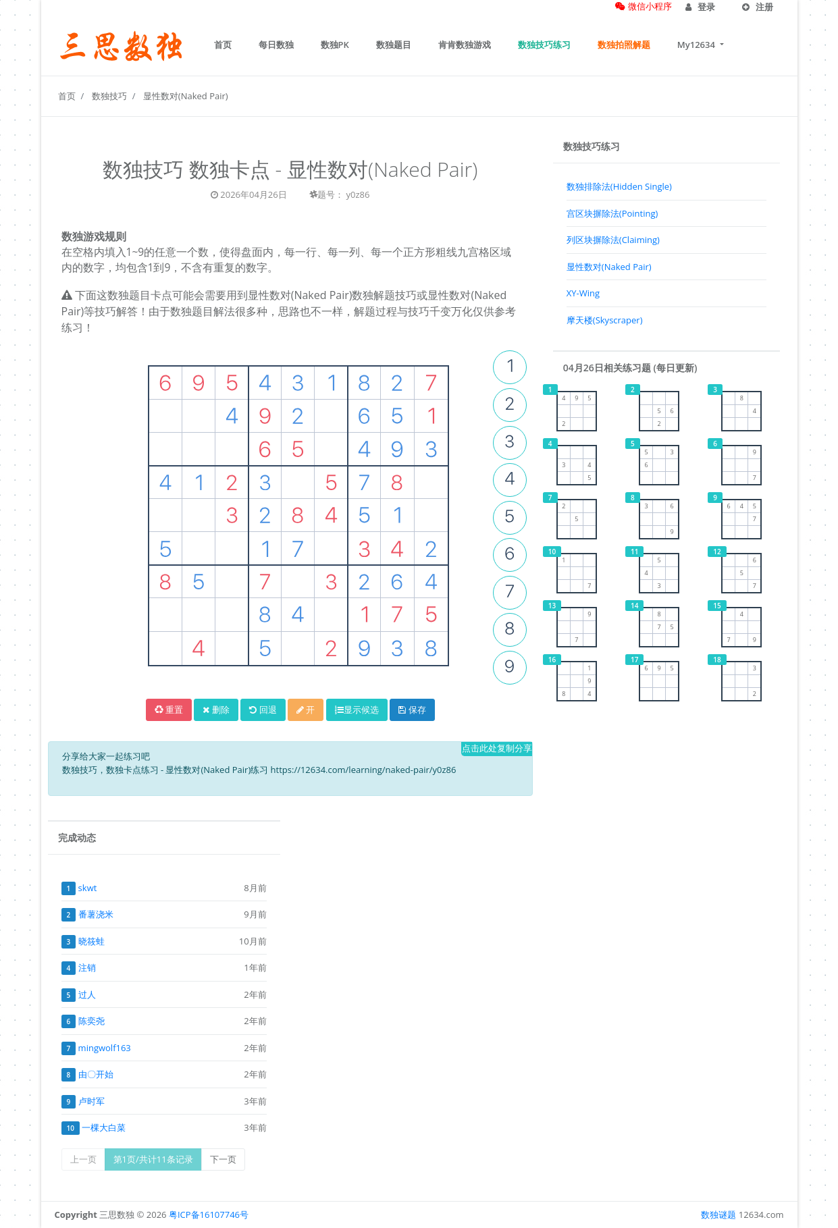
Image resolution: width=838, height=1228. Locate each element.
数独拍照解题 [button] (624, 44)
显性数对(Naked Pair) (185, 96)
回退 (262, 709)
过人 (87, 994)
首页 (67, 96)
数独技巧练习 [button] (544, 44)
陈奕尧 (91, 1021)
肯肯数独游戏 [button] (464, 44)
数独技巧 (109, 96)
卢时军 (91, 1101)
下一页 (223, 1159)
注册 (757, 7)
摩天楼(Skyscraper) (605, 320)
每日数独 (276, 44)
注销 (87, 967)
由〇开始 (95, 1074)
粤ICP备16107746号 (208, 1214)
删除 (216, 709)
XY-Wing (583, 293)
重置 (169, 709)
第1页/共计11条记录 (153, 1159)
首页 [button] (223, 44)
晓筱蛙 (91, 941)
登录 (700, 7)
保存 (411, 709)
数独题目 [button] (393, 44)
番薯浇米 (95, 914)
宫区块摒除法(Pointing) (612, 213)
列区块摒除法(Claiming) (613, 240)
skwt (87, 888)
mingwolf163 (104, 1048)
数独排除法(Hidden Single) (619, 186)
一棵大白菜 (104, 1127)
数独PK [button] (335, 44)
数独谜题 (718, 1214)
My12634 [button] (697, 44)
